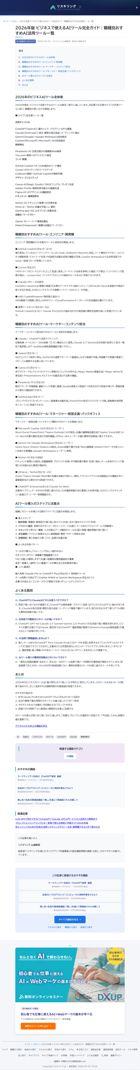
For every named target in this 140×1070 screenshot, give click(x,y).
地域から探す (86, 927)
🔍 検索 (104, 1055)
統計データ (120, 1050)
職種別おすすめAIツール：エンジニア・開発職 (42, 62)
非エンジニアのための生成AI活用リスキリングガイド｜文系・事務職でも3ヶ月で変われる (57, 827)
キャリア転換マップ (50, 1055)
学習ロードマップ (77, 1055)
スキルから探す (55, 927)
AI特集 (64, 1055)
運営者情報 (108, 1050)
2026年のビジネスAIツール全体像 (38, 57)
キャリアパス (34, 1055)
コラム (14, 21)
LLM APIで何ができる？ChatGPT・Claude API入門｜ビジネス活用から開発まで (56, 819)
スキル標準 (132, 1050)
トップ (5, 21)
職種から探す (71, 927)
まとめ (25, 85)
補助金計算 (96, 1050)
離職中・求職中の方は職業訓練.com (70, 1061)
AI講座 (70, 756)
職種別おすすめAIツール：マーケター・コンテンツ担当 (46, 67)
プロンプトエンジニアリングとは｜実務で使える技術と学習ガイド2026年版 (51, 823)
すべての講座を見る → (70, 919)
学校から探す (60, 1050)
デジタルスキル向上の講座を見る (31, 726)
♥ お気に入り (82, 1050)
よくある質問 (28, 80)
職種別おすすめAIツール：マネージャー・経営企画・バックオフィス (51, 71)
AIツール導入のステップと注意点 (37, 76)
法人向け (22, 1055)
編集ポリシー (116, 1055)
